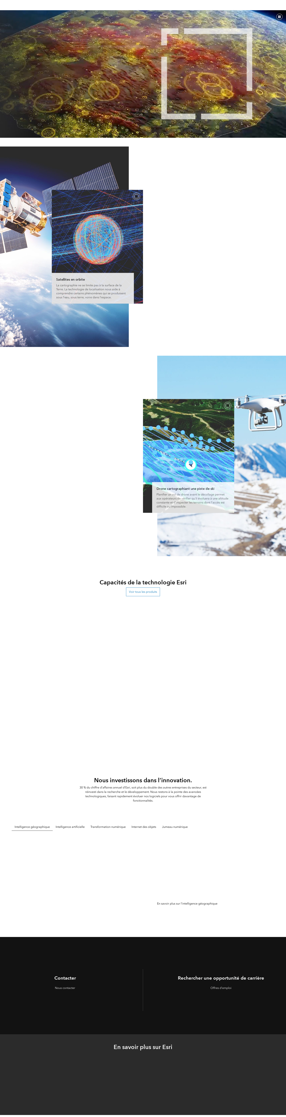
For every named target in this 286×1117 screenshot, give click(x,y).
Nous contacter (65, 988)
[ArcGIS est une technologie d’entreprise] (188, 456)
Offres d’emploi (220, 988)
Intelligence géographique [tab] (32, 827)
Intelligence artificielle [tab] (70, 827)
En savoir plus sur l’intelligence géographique (187, 903)
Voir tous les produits (143, 591)
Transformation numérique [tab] (108, 827)
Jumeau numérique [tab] (175, 827)
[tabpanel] (143, 879)
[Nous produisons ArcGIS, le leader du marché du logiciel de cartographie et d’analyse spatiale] (97, 247)
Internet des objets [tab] (144, 827)
